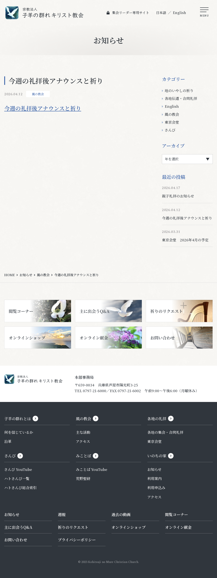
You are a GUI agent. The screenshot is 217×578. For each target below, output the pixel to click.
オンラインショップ (128, 527)
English (179, 12)
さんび (170, 130)
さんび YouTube (18, 469)
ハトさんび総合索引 (20, 487)
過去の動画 (121, 514)
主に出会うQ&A (18, 527)
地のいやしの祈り (179, 90)
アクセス (83, 441)
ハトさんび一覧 (16, 478)
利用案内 (154, 478)
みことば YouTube (91, 469)
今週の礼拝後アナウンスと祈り (42, 108)
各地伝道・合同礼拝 (181, 98)
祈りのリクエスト (73, 527)
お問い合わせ (15, 539)
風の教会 (38, 94)
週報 (61, 514)
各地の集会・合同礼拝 (165, 432)
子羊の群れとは (17, 418)
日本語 (161, 12)
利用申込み (156, 487)
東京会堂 (172, 122)
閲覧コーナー (176, 514)
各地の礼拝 (156, 418)
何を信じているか (18, 432)
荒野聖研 (83, 478)
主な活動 (83, 432)
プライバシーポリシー (77, 539)
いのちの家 (156, 455)
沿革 (7, 441)
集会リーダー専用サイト (130, 12)
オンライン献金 (178, 527)
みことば (83, 455)
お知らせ (25, 275)
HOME (9, 275)
